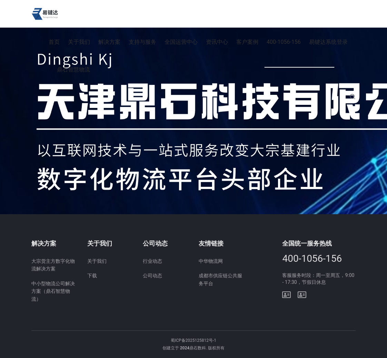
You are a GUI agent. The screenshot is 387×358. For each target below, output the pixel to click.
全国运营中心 (181, 42)
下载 (92, 275)
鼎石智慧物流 (73, 69)
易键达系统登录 (328, 42)
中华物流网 (211, 261)
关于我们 (79, 42)
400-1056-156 (284, 42)
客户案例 (247, 42)
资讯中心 (217, 42)
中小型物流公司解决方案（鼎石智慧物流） (53, 291)
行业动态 (152, 261)
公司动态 (152, 275)
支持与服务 (142, 42)
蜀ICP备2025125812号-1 (193, 340)
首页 (54, 42)
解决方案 (109, 42)
